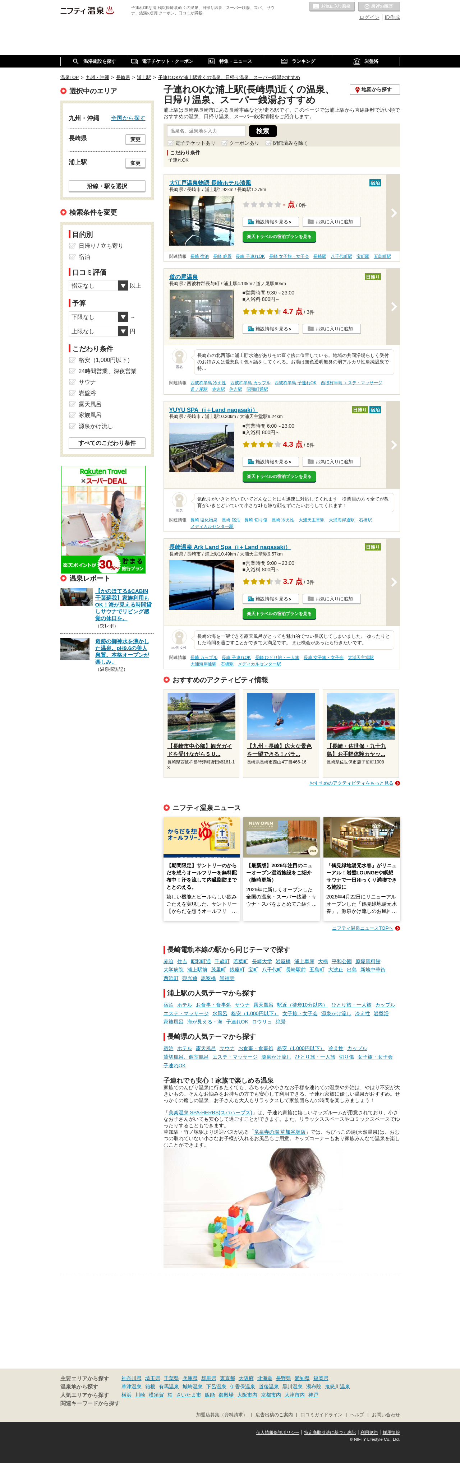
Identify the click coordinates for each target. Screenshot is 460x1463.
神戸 (313, 1395)
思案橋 (208, 978)
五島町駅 (382, 256)
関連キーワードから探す (90, 1403)
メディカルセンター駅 (212, 526)
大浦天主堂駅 (312, 519)
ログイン (369, 17)
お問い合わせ (386, 1414)
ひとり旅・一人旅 (351, 1005)
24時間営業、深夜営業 (108, 371)
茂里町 (218, 969)
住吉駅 (235, 389)
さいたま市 (188, 1395)
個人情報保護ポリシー (277, 1432)
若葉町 (240, 961)
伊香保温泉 (242, 1386)
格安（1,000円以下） (255, 1013)
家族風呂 (174, 1022)
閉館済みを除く (290, 143)
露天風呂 (263, 1005)
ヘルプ (357, 1414)
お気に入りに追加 (334, 221)
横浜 (126, 1395)
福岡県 (320, 1378)
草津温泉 (131, 1386)
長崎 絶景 (222, 256)
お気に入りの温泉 (332, 7)
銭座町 (237, 969)
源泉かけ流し (336, 1013)
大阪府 (246, 1378)
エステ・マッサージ (186, 1013)
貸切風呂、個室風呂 (186, 1057)
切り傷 (346, 1057)
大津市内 (295, 1395)
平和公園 (342, 961)
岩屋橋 (283, 961)
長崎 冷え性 (283, 519)
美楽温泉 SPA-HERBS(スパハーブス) (210, 1112)
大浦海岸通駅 (342, 519)
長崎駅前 (296, 969)
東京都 (227, 1378)
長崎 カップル (203, 657)
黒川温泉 (292, 1386)
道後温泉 (269, 1386)
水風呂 (219, 1013)
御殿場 (226, 1395)
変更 (135, 139)
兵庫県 (190, 1378)
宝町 (253, 969)
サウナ (242, 1005)
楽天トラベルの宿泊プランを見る (279, 236)
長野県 (283, 1378)
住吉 (182, 961)
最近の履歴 (379, 7)
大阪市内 (247, 1395)
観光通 (189, 978)
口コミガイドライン (321, 1414)
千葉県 (171, 1378)
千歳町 (222, 961)
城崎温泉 (193, 1386)
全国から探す (128, 118)
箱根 (150, 1386)
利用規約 (369, 1432)
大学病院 (174, 969)
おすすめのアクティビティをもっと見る (351, 783)
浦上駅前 (197, 969)
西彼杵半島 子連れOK (295, 382)
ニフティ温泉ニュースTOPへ (362, 928)
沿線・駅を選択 (107, 186)
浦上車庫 (304, 961)
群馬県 (208, 1378)
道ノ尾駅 (199, 389)
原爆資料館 (368, 961)
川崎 (140, 1395)
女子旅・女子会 (300, 1013)
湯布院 (313, 1386)
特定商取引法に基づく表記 (330, 1432)
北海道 (264, 1378)
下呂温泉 (216, 1386)
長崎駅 (319, 256)
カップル (385, 1005)
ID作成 (392, 17)
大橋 (323, 961)
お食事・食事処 (213, 1005)
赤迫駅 (218, 389)
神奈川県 (131, 1378)
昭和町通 (201, 961)
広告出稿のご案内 (274, 1414)
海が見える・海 (204, 1022)
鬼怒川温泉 (337, 1386)
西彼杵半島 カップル (250, 382)
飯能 (210, 1395)
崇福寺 (227, 978)
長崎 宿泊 (199, 256)
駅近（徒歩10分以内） (302, 1005)
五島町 (317, 969)
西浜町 (171, 978)
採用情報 (391, 1432)
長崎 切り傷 (255, 519)
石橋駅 (365, 519)
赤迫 (169, 961)
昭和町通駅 (257, 389)
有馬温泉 (169, 1386)
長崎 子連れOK (250, 256)
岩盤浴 (381, 1013)
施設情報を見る (272, 221)
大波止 (335, 969)
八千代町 (272, 969)
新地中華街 (373, 969)
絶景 (281, 1022)
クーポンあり (244, 143)
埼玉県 (152, 1378)
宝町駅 (362, 256)
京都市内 (271, 1395)
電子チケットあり (195, 143)
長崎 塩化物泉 (203, 519)
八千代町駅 (341, 256)
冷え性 (362, 1013)
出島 (352, 969)
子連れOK (237, 1022)
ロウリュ (262, 1022)
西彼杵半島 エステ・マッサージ (351, 382)
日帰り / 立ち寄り (101, 246)
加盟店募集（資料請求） (222, 1414)
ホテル (184, 1005)
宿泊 (169, 1005)
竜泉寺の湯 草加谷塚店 (280, 1132)
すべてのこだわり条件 (107, 443)
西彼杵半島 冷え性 (208, 382)
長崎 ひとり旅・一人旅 (277, 657)
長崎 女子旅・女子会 (289, 256)
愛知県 (302, 1378)
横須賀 (156, 1395)
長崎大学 (262, 961)
